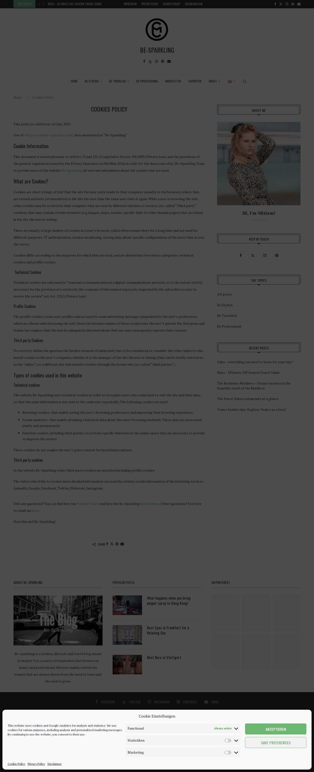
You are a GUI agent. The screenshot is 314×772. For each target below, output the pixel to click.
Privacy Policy (36, 764)
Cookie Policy (16, 764)
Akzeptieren (276, 729)
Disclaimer (55, 764)
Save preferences (276, 742)
